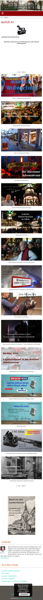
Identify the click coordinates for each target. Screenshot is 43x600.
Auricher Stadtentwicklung (11, 571)
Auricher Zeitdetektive (9, 576)
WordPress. (29, 598)
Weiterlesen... (5, 558)
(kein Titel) (5, 573)
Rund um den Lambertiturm (18, 3)
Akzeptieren (24, 594)
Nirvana (20, 598)
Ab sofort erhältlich (8, 578)
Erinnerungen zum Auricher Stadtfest (14, 581)
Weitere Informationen (24, 591)
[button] (24, 72)
